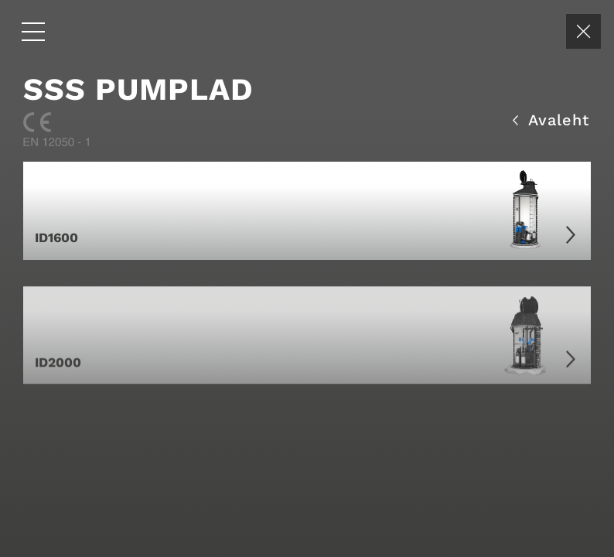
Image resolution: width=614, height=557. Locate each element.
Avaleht (551, 118)
